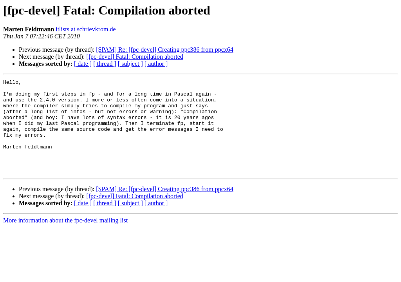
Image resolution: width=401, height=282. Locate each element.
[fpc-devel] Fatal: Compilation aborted (134, 56)
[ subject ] (130, 63)
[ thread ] (104, 63)
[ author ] (156, 63)
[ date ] (83, 63)
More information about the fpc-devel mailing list (65, 239)
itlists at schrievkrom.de (86, 29)
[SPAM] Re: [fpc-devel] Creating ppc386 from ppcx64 (164, 49)
